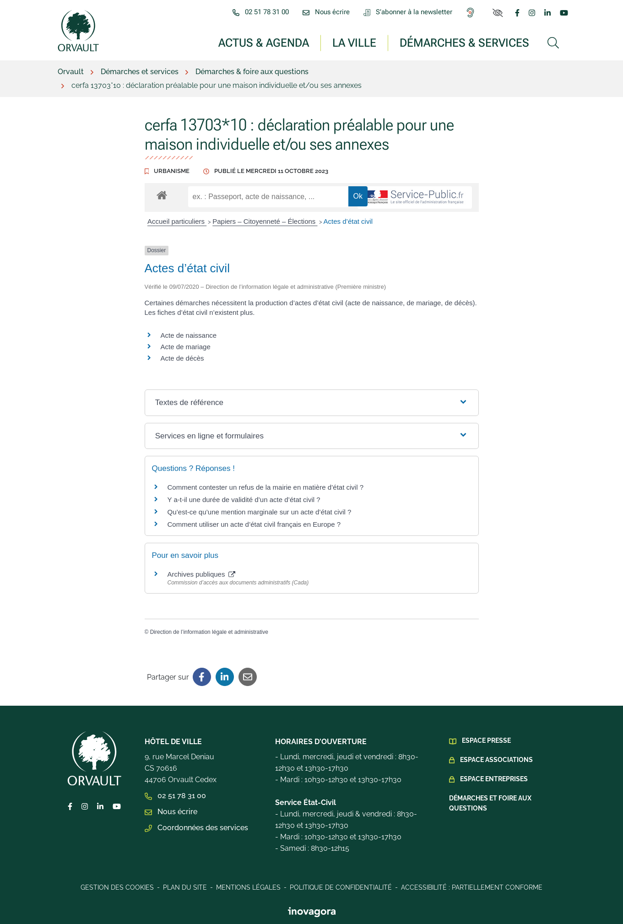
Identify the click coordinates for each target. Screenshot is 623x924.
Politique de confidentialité (341, 887)
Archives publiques (201, 574)
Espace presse (486, 740)
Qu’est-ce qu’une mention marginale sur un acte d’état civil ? (260, 512)
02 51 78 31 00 (175, 795)
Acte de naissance (189, 335)
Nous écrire (171, 811)
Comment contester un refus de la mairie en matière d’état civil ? (266, 487)
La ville (354, 42)
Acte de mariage (186, 347)
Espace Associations (496, 759)
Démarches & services (464, 42)
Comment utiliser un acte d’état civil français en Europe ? (254, 524)
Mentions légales (248, 887)
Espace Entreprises (494, 779)
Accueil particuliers (176, 221)
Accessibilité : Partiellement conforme (471, 887)
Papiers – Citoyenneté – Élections (264, 221)
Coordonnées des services (196, 827)
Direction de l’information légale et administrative (209, 632)
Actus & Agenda (263, 42)
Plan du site (185, 887)
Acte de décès (182, 358)
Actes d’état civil (348, 221)
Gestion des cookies (117, 887)
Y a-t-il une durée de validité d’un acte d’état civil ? (244, 499)
